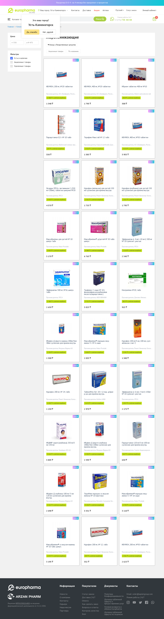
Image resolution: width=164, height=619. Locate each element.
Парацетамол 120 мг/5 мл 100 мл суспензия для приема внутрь (136, 445)
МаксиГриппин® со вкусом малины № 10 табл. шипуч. (60, 547)
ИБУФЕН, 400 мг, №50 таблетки (135, 138)
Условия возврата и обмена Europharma (113, 608)
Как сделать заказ (90, 604)
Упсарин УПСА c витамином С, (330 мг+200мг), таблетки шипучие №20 (60, 190)
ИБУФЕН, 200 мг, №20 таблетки (59, 88)
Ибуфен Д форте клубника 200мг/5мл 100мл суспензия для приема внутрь (97, 446)
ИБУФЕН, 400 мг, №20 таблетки (97, 88)
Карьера (63, 604)
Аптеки (106, 10)
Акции (97, 10)
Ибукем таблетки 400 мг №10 (134, 88)
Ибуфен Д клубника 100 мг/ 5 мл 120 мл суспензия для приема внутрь (60, 497)
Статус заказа (131, 10)
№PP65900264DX (23, 603)
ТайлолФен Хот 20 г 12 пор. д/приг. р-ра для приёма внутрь (99, 394)
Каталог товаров (17, 19)
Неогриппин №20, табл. (131, 291)
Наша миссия (65, 607)
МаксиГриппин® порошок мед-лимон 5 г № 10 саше (134, 496)
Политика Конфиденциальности (114, 595)
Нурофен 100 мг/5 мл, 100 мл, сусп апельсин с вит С (136, 343)
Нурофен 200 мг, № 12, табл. (96, 546)
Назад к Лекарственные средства (62, 46)
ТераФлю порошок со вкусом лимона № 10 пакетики (96, 496)
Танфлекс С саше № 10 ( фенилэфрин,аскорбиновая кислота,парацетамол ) (95, 293)
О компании (65, 597)
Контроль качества (90, 610)
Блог (84, 614)
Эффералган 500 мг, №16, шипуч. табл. (60, 292)
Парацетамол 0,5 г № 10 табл (58, 138)
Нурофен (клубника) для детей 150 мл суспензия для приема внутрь (137, 190)
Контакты (75, 10)
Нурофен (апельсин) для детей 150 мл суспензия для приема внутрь (99, 190)
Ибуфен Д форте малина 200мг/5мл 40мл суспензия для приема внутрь (61, 343)
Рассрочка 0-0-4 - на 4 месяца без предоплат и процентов (82, 2)
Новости (63, 594)
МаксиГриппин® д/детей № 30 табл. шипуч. (99, 241)
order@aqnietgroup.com (142, 594)
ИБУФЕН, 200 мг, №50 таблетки (135, 546)
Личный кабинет (149, 10)
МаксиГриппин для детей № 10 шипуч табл (59, 241)
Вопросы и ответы (90, 607)
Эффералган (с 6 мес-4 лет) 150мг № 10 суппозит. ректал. (136, 394)
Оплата (85, 600)
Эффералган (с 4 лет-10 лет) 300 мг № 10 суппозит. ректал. (137, 241)
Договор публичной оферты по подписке (113, 613)
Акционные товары (55, 52)
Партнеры (64, 610)
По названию (73, 52)
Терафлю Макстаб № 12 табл (96, 138)
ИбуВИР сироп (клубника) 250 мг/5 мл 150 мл (60, 445)
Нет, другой (48, 32)
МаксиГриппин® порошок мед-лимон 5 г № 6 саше (97, 343)
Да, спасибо (32, 32)
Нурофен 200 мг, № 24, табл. (58, 393)
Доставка (87, 10)
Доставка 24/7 (88, 597)
